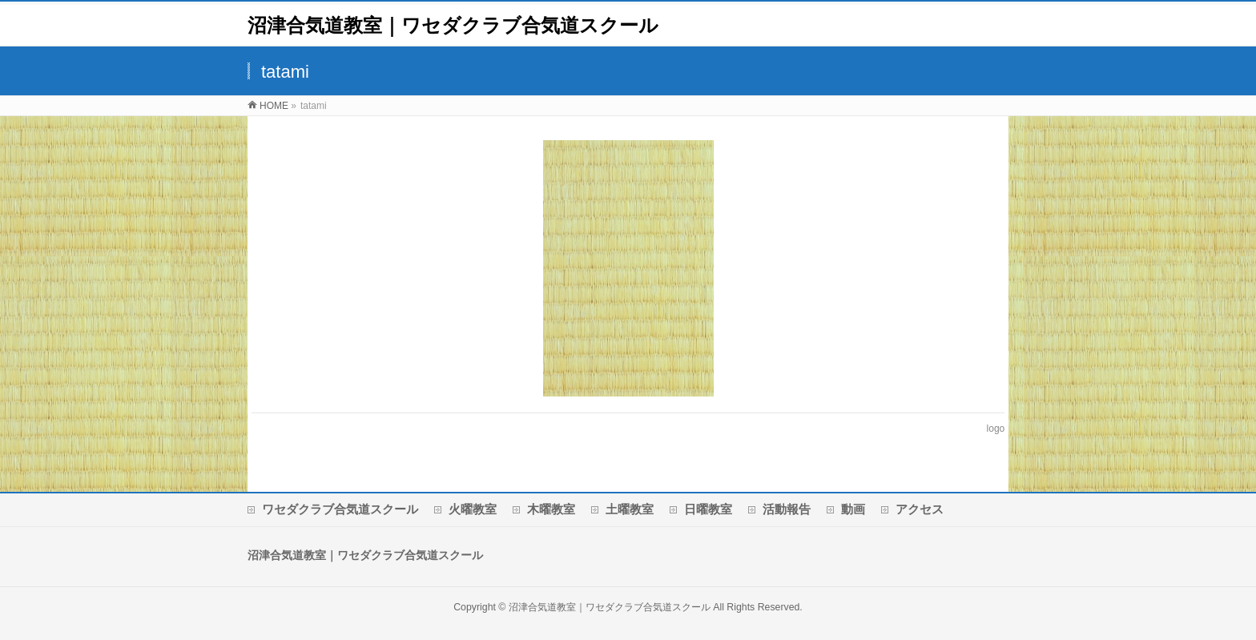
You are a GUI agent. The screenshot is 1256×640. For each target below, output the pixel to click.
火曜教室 (473, 509)
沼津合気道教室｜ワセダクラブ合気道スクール (453, 25)
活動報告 (787, 509)
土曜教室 (630, 509)
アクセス (920, 509)
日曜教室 (708, 509)
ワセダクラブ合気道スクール (340, 509)
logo (996, 428)
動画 (853, 509)
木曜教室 (551, 509)
